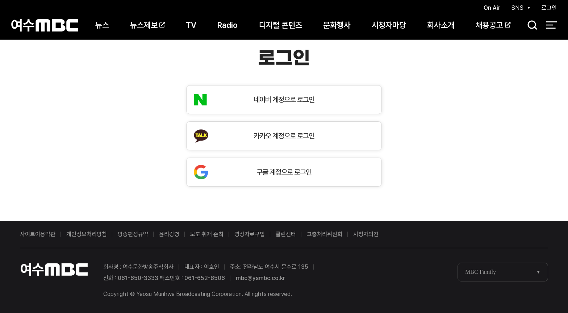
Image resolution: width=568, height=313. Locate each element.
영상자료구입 (249, 234)
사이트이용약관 (37, 234)
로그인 (549, 7)
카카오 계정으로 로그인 (284, 136)
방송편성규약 (133, 234)
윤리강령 (169, 234)
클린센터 (286, 234)
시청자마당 (389, 25)
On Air (492, 7)
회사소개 (441, 25)
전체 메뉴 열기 (551, 25)
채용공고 (493, 25)
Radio (227, 25)
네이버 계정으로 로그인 (284, 99)
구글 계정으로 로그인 (284, 172)
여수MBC (44, 25)
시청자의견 (366, 234)
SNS (517, 7)
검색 (529, 25)
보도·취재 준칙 (207, 234)
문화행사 (337, 25)
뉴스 (102, 25)
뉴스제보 (147, 25)
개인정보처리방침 (86, 234)
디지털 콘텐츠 (280, 25)
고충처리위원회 (324, 234)
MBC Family (480, 272)
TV (191, 25)
